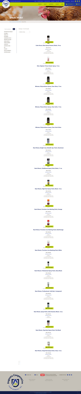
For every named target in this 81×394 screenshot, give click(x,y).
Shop (10, 21)
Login (62, 4)
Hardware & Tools (15, 21)
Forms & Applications (66, 1)
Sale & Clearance (7, 50)
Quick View (49, 42)
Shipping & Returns (49, 379)
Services (39, 4)
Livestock (6, 44)
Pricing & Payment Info (49, 380)
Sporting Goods (7, 52)
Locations (51, 4)
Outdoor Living (7, 45)
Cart (78, 4)
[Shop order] (24, 32)
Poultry (5, 48)
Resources (72, 1)
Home (35, 1)
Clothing (6, 33)
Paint (20, 21)
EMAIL (37, 374)
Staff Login (66, 380)
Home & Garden (7, 42)
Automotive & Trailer (8, 31)
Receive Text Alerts (47, 1)
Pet (4, 47)
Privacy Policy (32, 380)
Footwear (6, 36)
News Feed (57, 1)
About (45, 4)
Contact (57, 4)
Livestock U (53, 1)
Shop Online (69, 4)
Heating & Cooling (7, 39)
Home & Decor (6, 41)
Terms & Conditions (32, 379)
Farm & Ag (6, 34)
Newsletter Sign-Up (40, 1)
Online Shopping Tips (65, 379)
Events (61, 1)
